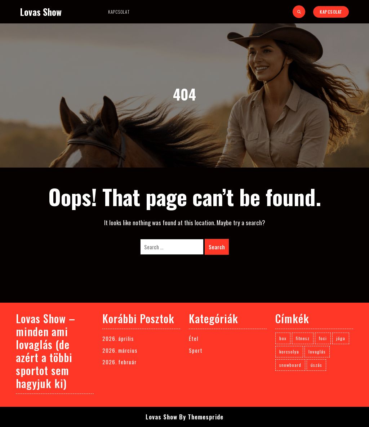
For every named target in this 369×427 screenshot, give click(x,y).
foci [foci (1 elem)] (323, 338)
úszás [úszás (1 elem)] (316, 365)
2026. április (118, 338)
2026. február (119, 362)
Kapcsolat (118, 12)
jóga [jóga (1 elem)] (340, 338)
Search (217, 247)
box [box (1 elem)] (282, 338)
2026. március (119, 350)
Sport (196, 350)
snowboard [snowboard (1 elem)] (290, 365)
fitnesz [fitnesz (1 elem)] (303, 338)
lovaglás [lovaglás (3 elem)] (317, 351)
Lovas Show (41, 11)
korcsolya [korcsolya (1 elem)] (289, 351)
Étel (193, 338)
